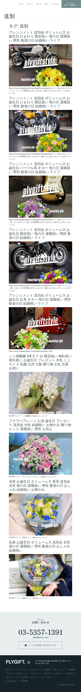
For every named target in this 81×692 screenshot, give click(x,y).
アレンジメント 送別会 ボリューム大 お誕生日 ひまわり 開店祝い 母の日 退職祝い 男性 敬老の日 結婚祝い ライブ (39, 36)
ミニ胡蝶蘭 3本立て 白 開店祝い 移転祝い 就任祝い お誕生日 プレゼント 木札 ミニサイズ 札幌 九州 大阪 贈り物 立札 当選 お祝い (40, 362)
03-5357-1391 (40, 632)
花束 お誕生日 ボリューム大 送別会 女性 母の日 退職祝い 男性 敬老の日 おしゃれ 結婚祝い (39, 546)
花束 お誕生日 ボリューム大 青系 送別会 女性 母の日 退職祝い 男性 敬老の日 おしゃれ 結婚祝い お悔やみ (40, 486)
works (39, 4)
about (21, 4)
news (46, 4)
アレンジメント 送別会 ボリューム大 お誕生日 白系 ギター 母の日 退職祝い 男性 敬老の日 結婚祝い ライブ (40, 299)
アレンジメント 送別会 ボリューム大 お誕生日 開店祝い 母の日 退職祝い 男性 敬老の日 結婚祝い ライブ (40, 234)
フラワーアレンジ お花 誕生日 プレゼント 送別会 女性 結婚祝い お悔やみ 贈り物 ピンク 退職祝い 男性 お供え (40, 425)
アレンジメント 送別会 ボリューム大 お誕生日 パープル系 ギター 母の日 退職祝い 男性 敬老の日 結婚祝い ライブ (39, 168)
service (30, 4)
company (55, 4)
